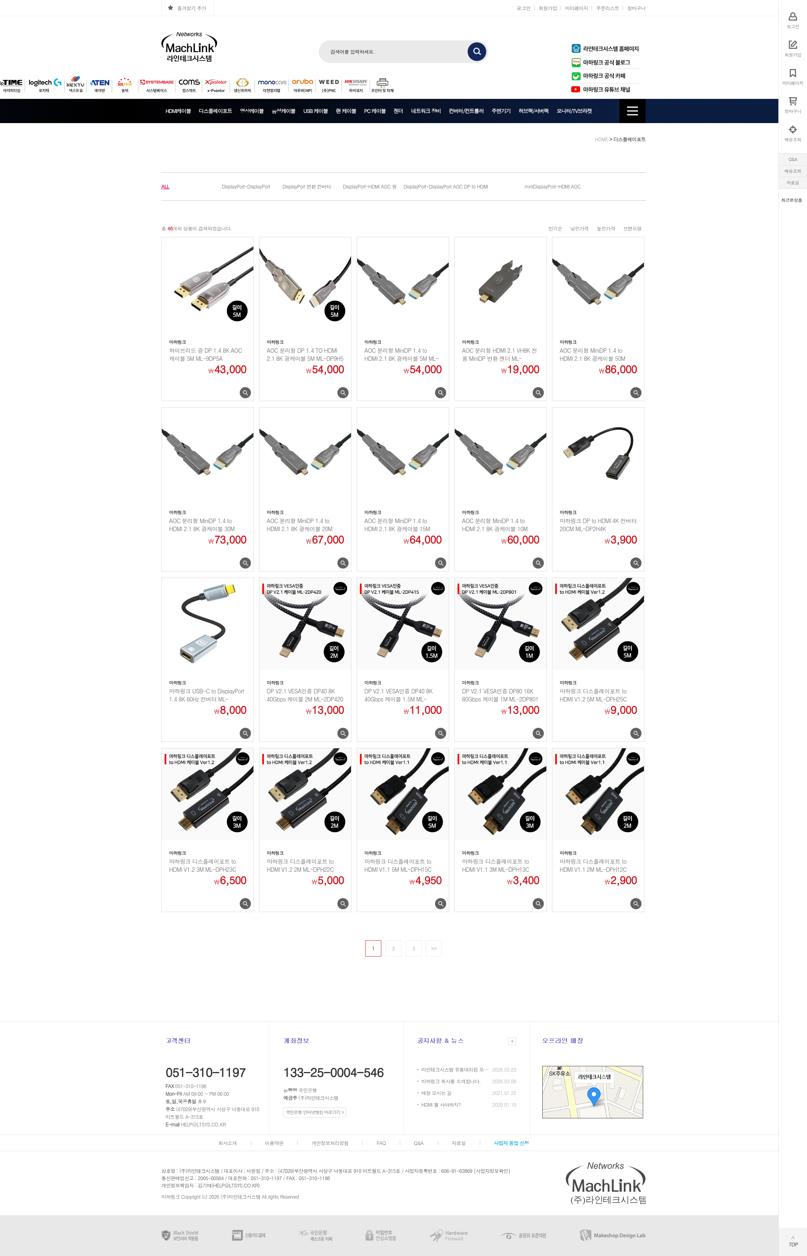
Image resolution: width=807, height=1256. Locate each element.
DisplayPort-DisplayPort (246, 186)
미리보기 (245, 393)
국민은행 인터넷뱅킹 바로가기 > (315, 1112)
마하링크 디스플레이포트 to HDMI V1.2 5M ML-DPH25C (593, 695)
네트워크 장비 (426, 111)
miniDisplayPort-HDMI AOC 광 (553, 187)
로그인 (524, 7)
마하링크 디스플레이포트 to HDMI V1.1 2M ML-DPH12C (593, 865)
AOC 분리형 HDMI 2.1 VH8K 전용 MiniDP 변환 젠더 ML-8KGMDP (499, 354)
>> (434, 948)
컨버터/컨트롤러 (466, 111)
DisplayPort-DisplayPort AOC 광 (433, 187)
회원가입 (548, 7)
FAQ (380, 1142)
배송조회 (792, 171)
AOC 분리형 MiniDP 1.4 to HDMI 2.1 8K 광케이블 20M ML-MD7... (299, 525)
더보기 (512, 1041)
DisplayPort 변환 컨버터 (306, 186)
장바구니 (636, 7)
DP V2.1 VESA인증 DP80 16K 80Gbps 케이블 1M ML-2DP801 (500, 695)
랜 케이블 (346, 111)
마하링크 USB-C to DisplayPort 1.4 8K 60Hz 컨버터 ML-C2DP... (206, 695)
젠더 (398, 111)
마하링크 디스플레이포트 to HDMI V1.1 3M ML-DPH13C (495, 865)
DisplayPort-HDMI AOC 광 (370, 186)
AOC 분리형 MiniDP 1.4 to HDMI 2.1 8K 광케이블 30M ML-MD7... (201, 525)
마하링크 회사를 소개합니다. (451, 1081)
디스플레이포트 (215, 111)
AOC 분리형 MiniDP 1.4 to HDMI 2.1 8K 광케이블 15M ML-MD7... (397, 525)
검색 (477, 51)
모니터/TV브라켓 (574, 111)
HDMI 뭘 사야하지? (441, 1104)
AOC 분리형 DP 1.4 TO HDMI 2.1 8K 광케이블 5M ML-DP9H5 (305, 354)
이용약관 (274, 1142)
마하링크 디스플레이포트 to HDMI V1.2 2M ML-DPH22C (300, 865)
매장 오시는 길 (436, 1092)
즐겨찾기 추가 (191, 7)
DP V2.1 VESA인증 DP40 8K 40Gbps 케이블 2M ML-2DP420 (305, 695)
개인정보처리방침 (330, 1142)
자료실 (792, 183)
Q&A (792, 159)
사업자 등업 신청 (511, 1142)
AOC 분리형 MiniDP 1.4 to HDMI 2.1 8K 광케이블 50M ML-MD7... (592, 354)
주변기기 (500, 111)
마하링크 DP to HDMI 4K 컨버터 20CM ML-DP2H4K (598, 525)
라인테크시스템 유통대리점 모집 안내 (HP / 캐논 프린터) (455, 1069)
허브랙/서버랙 (533, 111)
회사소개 (227, 1142)
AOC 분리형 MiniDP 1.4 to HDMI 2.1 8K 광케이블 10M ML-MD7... (494, 525)
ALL (165, 186)
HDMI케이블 (178, 111)
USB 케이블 (315, 111)
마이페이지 (576, 7)
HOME (601, 139)
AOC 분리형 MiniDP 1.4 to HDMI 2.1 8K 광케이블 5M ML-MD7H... (401, 354)
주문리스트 (607, 7)
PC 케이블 (374, 111)
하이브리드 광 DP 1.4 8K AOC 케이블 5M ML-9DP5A (205, 354)
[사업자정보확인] (492, 1170)
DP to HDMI (476, 186)
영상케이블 (251, 111)
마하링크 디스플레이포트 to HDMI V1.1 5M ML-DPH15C (397, 865)
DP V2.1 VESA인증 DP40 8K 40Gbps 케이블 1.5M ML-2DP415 (398, 695)
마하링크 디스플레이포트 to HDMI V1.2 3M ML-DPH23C (202, 865)
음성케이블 (283, 111)
